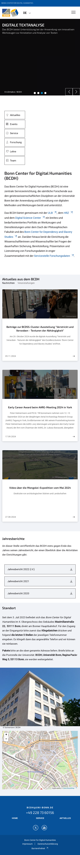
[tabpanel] (40, 57)
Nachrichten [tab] (8, 283)
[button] (40, 764)
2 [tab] (38, 93)
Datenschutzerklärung (48, 844)
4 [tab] (45, 93)
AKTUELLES (65, 818)
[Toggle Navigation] (73, 13)
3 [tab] (42, 93)
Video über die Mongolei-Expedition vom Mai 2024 (40, 487)
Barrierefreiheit (40, 848)
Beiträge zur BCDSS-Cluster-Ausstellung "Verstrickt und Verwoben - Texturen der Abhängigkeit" (40, 328)
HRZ (68, 212)
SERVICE (40, 818)
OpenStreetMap (70, 788)
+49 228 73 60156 (40, 812)
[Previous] (69, 91)
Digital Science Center (30, 217)
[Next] (76, 91)
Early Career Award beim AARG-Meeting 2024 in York (40, 407)
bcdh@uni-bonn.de (40, 807)
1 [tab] (35, 93)
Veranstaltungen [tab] (26, 283)
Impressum (27, 844)
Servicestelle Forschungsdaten (54, 255)
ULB (52, 212)
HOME (15, 818)
